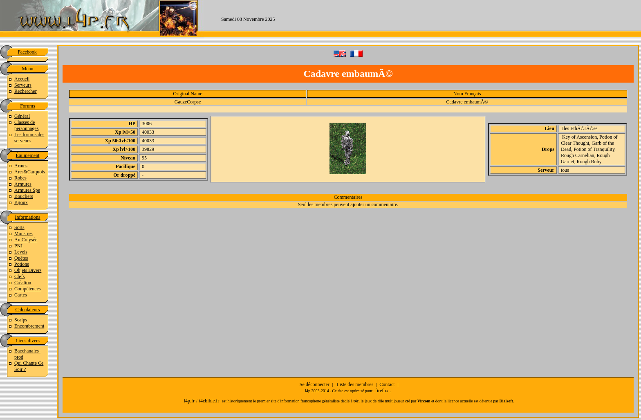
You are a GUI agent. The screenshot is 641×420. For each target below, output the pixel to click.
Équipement (28, 155)
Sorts (19, 227)
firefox (382, 390)
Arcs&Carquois (29, 172)
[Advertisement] (466, 18)
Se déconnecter (314, 384)
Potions (21, 264)
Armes (20, 165)
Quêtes (21, 258)
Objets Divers (27, 270)
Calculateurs (28, 309)
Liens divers (28, 341)
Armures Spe (27, 190)
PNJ (18, 246)
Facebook (27, 52)
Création (22, 282)
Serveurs (22, 85)
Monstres (23, 233)
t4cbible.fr (209, 401)
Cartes (20, 295)
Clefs (19, 276)
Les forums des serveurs (29, 138)
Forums (27, 106)
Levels (20, 252)
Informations (27, 217)
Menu (28, 69)
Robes (20, 178)
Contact (386, 384)
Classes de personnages (26, 125)
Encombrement (29, 326)
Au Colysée (25, 240)
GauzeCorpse (188, 102)
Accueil (21, 79)
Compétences (27, 289)
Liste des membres (354, 384)
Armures (22, 184)
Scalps (20, 320)
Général (22, 116)
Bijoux (21, 202)
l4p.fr (189, 401)
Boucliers (23, 196)
